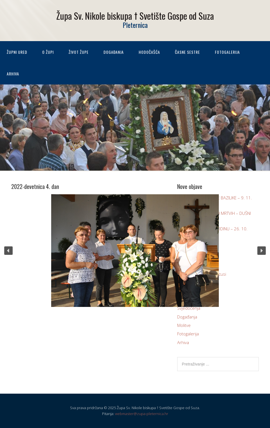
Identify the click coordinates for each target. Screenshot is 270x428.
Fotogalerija (227, 52)
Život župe (79, 52)
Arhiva (13, 74)
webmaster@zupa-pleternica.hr (141, 413)
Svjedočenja (188, 308)
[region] (135, 250)
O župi (48, 52)
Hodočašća (149, 52)
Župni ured (17, 52)
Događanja (114, 52)
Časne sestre (187, 52)
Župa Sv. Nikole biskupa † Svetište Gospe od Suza (135, 15)
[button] (8, 250)
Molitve (184, 325)
